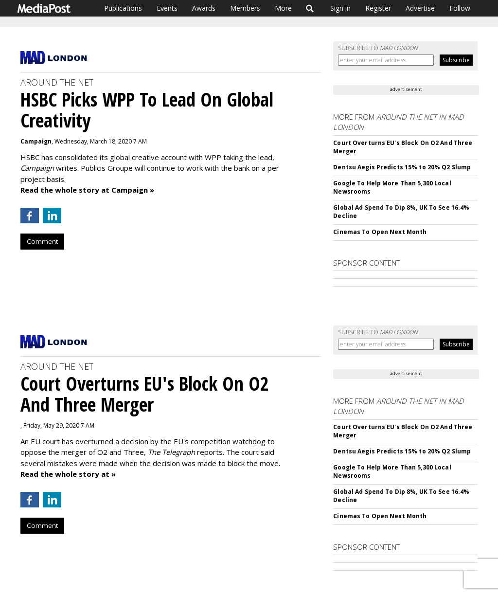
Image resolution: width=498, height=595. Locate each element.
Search (310, 8)
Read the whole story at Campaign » (87, 190)
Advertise (420, 8)
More (283, 8)
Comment (42, 241)
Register (378, 8)
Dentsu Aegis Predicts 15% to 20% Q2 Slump (402, 167)
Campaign (36, 141)
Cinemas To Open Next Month (380, 232)
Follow (459, 8)
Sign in (340, 8)
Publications (123, 8)
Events (167, 8)
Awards (203, 8)
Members (245, 8)
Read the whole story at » (68, 474)
